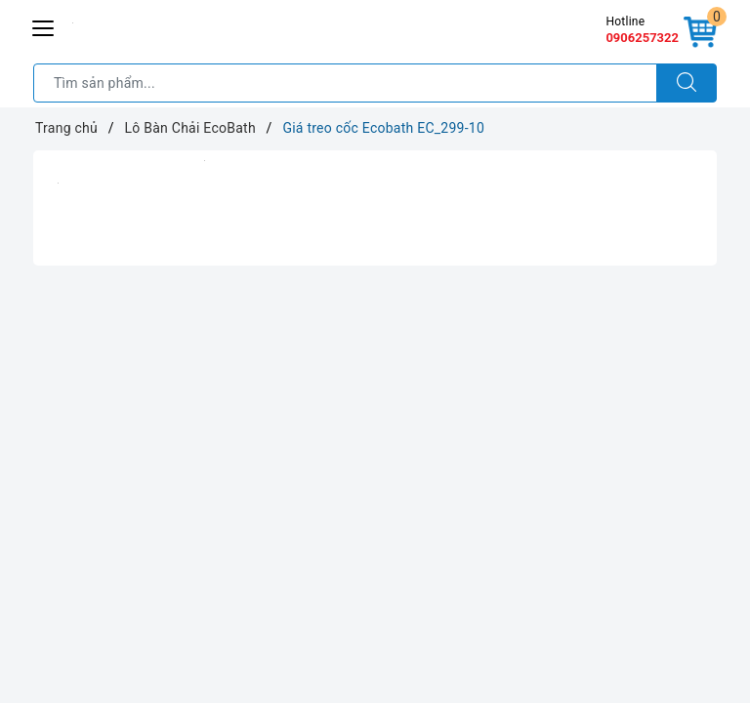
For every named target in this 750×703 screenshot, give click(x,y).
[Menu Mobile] (44, 26)
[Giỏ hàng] (700, 33)
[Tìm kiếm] (686, 83)
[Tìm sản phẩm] (345, 83)
